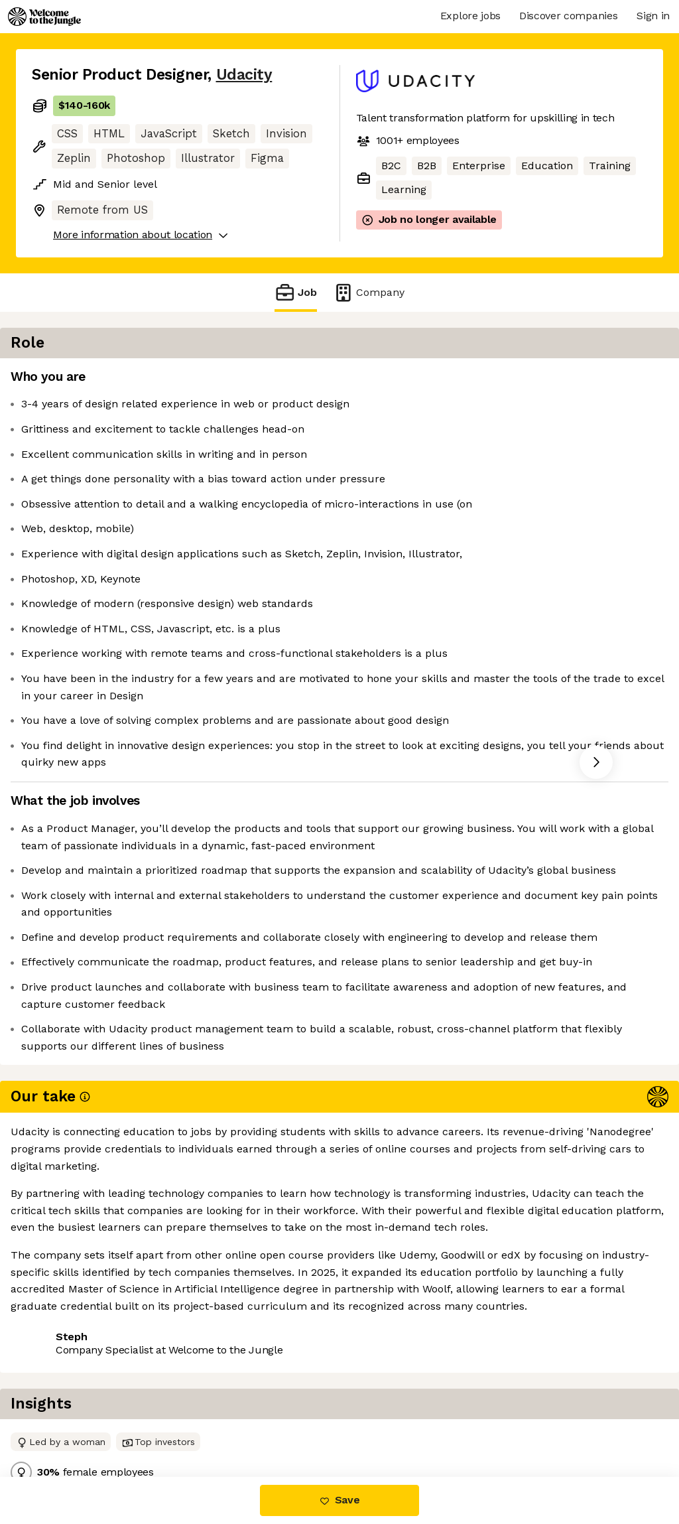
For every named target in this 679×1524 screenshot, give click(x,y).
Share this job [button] (68, 1421)
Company (368, 292)
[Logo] (44, 16)
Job (296, 292)
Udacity (244, 75)
